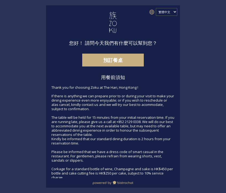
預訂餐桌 (113, 60)
